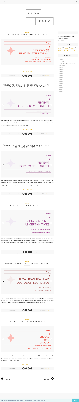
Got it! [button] (75, 400)
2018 (60, 75)
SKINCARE (73, 50)
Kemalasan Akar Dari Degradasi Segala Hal (27, 263)
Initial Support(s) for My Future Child (27, 34)
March (61, 67)
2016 (60, 79)
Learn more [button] (43, 400)
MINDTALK (27, 32)
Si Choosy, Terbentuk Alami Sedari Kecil (27, 322)
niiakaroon (47, 75)
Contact (13, 1)
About (7, 1)
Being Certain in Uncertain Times (27, 205)
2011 (60, 89)
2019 (60, 73)
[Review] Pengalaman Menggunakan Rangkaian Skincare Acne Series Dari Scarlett (27, 86)
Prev (3, 105)
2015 (60, 81)
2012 (60, 87)
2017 (60, 77)
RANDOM (60, 48)
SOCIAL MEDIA (66, 50)
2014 (60, 83)
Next (51, 105)
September (62, 65)
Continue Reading (27, 71)
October (62, 61)
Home (2, 1)
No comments (12, 75)
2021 (60, 59)
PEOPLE (72, 48)
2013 (60, 85)
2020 (60, 71)
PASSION (27, 143)
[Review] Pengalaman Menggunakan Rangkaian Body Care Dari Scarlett (27, 146)
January (62, 69)
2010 (60, 91)
